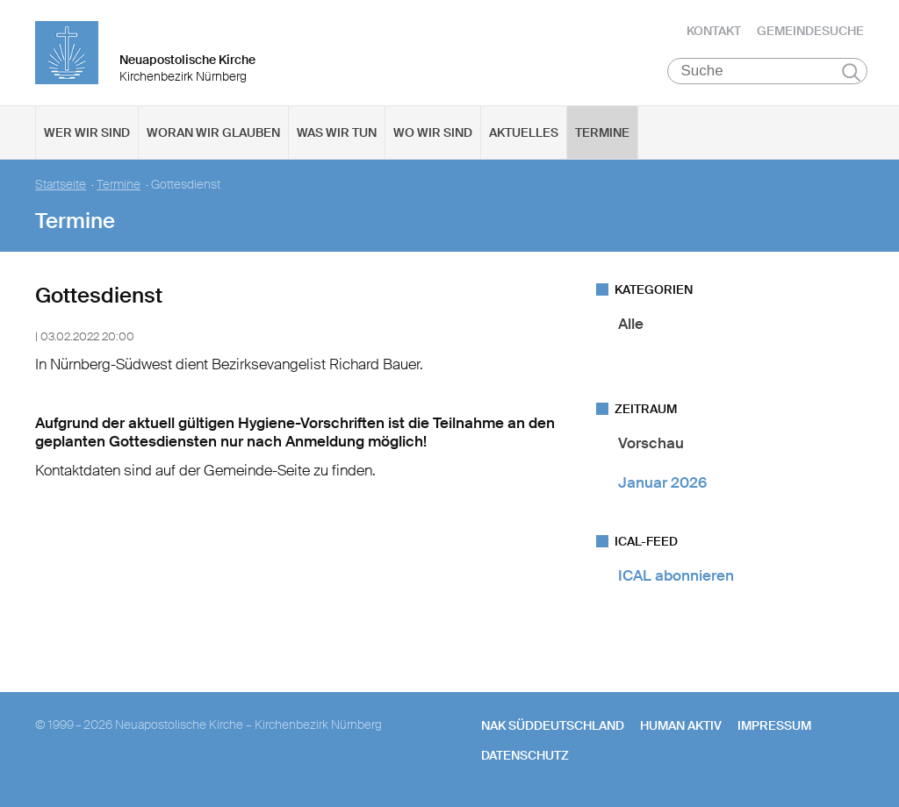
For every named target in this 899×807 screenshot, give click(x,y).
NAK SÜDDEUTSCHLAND (552, 725)
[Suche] (767, 71)
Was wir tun (337, 132)
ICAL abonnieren (676, 575)
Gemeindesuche (810, 31)
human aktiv (681, 725)
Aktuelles (523, 132)
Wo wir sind (432, 132)
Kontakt (714, 31)
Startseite (60, 184)
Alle (631, 323)
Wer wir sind (87, 132)
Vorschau (651, 443)
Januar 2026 (662, 482)
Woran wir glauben (213, 132)
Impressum (774, 725)
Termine (602, 132)
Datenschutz (525, 755)
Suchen (851, 72)
